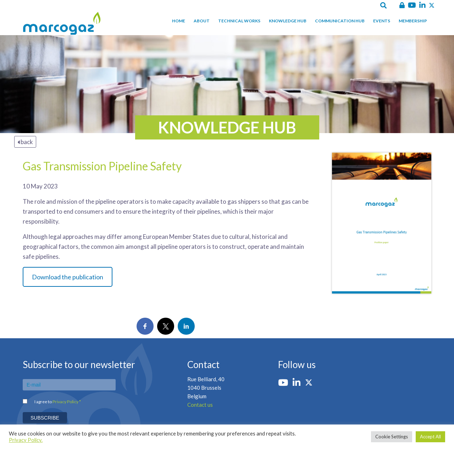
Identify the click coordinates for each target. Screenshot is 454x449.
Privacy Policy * (66, 401)
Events (381, 20)
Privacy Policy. (26, 440)
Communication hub (340, 20)
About (202, 20)
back (25, 142)
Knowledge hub (287, 20)
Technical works (239, 20)
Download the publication (67, 277)
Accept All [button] (430, 436)
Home (178, 20)
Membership (413, 20)
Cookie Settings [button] (391, 436)
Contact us (200, 404)
